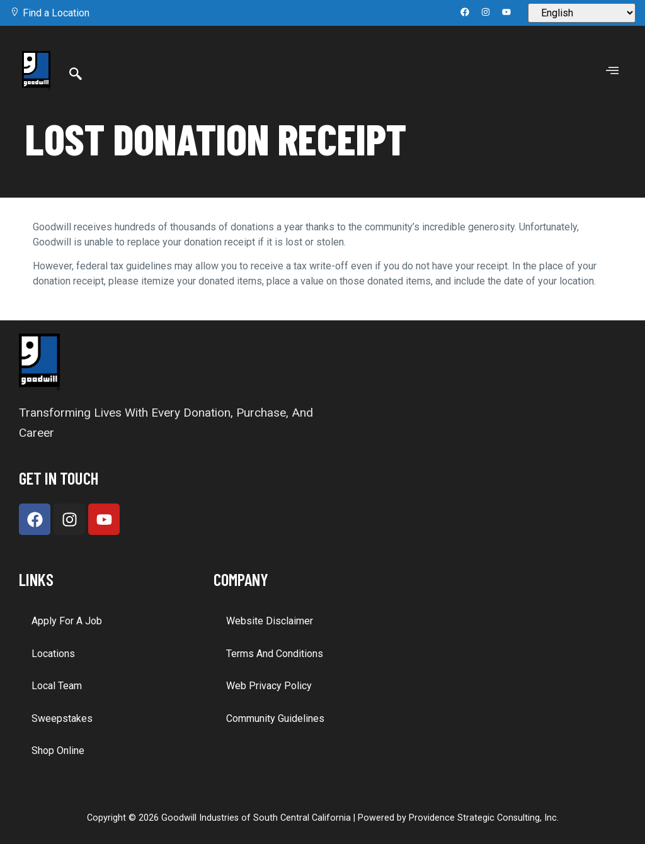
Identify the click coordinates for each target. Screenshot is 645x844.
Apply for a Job (66, 621)
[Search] (75, 75)
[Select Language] (582, 13)
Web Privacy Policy (269, 686)
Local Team (56, 686)
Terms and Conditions (274, 654)
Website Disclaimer (269, 621)
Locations (53, 654)
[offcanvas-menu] (612, 71)
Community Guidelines (275, 718)
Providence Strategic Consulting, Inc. (484, 818)
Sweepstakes (62, 718)
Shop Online (57, 751)
